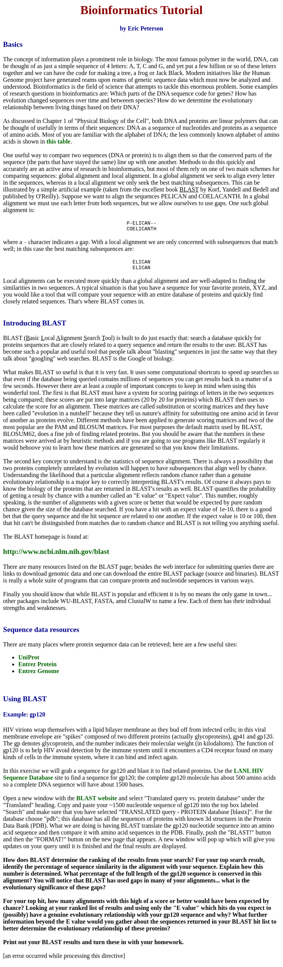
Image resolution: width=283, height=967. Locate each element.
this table (59, 141)
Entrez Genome (38, 675)
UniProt (28, 662)
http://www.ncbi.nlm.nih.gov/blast (56, 556)
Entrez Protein (37, 668)
